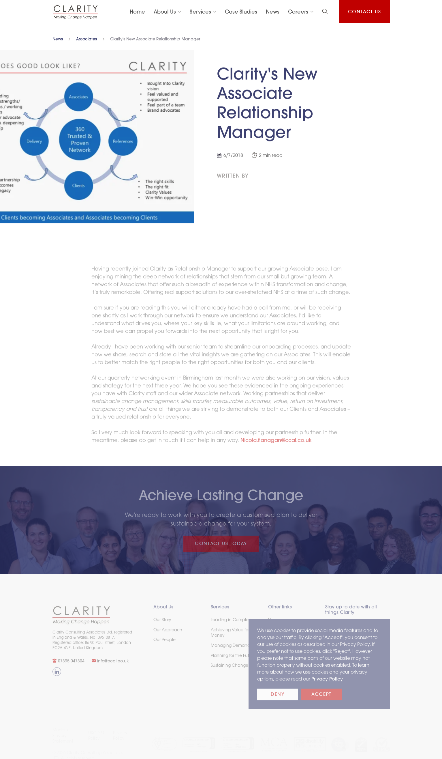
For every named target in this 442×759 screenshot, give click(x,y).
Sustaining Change (229, 668)
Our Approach (167, 633)
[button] (167, 12)
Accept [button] (321, 697)
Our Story (162, 622)
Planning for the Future (232, 658)
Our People (164, 643)
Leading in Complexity (232, 622)
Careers (298, 12)
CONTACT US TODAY (221, 544)
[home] (75, 12)
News (57, 40)
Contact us (364, 12)
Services (200, 12)
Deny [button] (277, 697)
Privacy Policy (327, 682)
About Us (165, 12)
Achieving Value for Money (229, 636)
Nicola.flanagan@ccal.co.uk (276, 443)
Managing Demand (230, 648)
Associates (86, 40)
